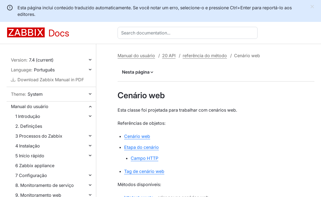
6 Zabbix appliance (34, 165)
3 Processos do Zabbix (38, 136)
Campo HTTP (144, 158)
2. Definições (28, 126)
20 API (169, 55)
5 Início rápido (29, 155)
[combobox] (189, 33)
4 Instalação (27, 146)
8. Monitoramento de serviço (44, 185)
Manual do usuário (29, 106)
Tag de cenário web (144, 171)
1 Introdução (27, 116)
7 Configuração (31, 175)
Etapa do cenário (141, 147)
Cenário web (137, 136)
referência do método (205, 55)
